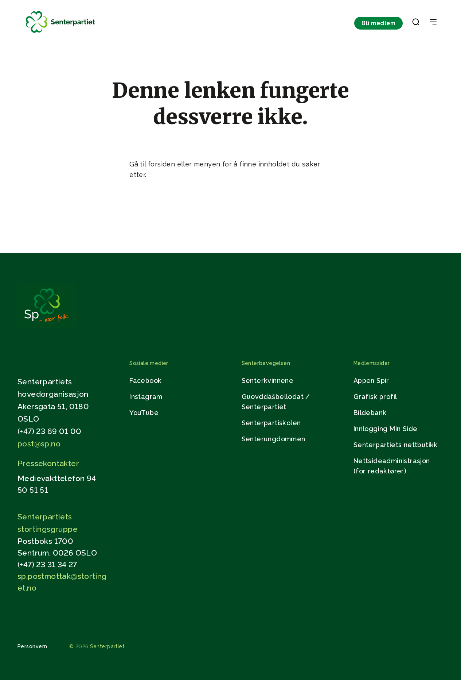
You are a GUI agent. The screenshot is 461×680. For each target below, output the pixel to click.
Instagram (146, 396)
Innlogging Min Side (385, 429)
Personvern (32, 646)
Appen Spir (371, 380)
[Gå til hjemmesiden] (46, 326)
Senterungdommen (273, 439)
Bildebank (370, 412)
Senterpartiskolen (271, 423)
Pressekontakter (48, 463)
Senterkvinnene (268, 380)
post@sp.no (38, 443)
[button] (415, 23)
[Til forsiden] (60, 33)
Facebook (145, 380)
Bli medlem (378, 23)
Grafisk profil (375, 396)
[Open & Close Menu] (433, 23)
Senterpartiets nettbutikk (395, 445)
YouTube (144, 412)
